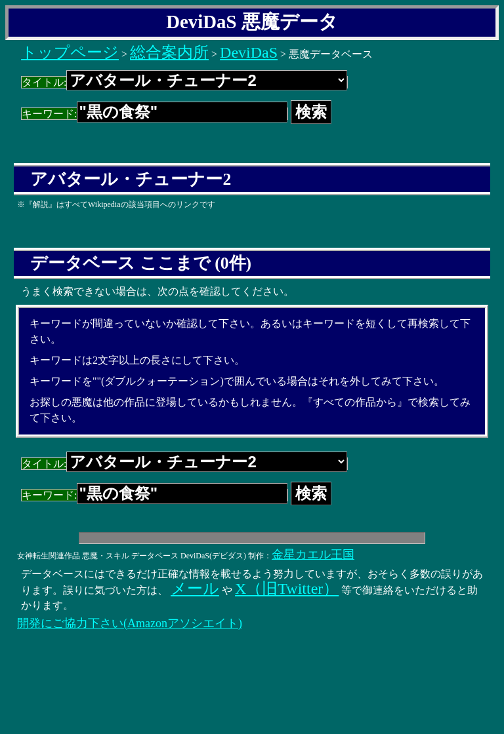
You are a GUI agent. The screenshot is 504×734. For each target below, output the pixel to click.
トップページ (70, 52)
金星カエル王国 (313, 554)
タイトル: (184, 82)
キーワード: (154, 113)
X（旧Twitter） (287, 588)
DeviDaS (249, 52)
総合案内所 (169, 52)
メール (195, 588)
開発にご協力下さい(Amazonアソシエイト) (129, 623)
